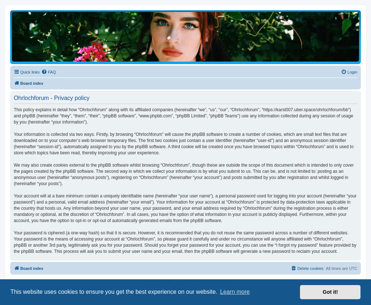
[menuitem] (48, 72)
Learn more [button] (235, 292)
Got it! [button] (330, 292)
